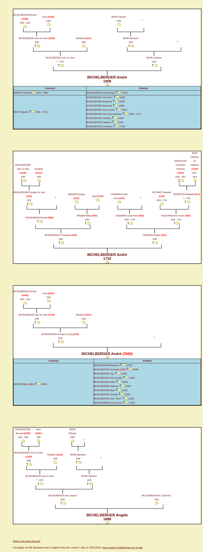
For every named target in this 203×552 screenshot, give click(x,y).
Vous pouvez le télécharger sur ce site (122, 547)
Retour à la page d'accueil (26, 541)
